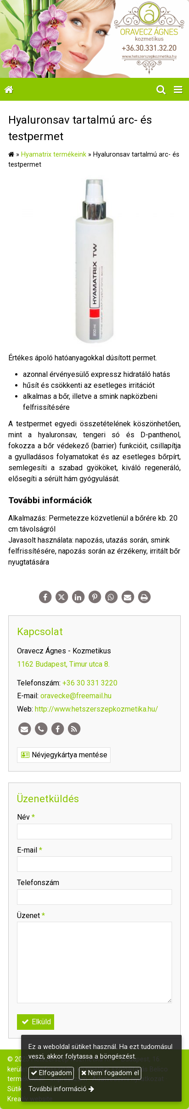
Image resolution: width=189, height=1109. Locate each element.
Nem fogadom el (110, 1073)
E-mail (29, 850)
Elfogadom (51, 1073)
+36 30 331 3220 (89, 683)
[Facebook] (45, 597)
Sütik (14, 1089)
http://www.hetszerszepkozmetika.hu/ (96, 709)
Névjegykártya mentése (63, 754)
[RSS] (74, 729)
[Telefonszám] (40, 729)
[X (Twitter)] (61, 597)
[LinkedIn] (78, 597)
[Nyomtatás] (144, 597)
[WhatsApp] (111, 597)
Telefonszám (38, 882)
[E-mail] (127, 597)
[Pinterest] (94, 597)
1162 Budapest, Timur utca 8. (63, 664)
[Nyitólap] (94, 39)
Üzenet (31, 915)
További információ (57, 1089)
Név (26, 817)
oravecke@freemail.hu (75, 695)
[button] (178, 89)
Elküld (35, 1021)
